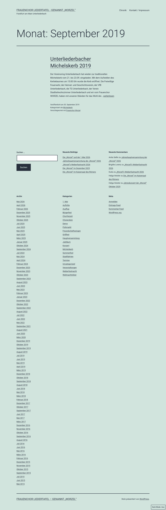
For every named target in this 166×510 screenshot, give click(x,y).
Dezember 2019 (23, 341)
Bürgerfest (67, 212)
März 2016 (21, 455)
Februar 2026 (22, 209)
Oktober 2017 (22, 407)
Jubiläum (67, 242)
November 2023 (23, 271)
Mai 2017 (21, 418)
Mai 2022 (21, 323)
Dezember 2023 (23, 267)
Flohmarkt (67, 227)
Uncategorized (69, 264)
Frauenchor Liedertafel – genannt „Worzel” (47, 499)
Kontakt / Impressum (139, 10)
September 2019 (24, 348)
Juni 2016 (21, 447)
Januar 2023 (22, 297)
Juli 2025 (20, 223)
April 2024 (21, 260)
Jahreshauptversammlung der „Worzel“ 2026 (82, 161)
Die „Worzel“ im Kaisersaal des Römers (79, 172)
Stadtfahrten (68, 256)
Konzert (66, 245)
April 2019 (21, 366)
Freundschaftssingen (72, 231)
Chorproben (68, 220)
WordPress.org (115, 212)
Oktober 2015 (22, 469)
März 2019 (21, 370)
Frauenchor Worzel (73, 110)
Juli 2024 (20, 253)
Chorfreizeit (68, 216)
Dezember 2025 (23, 212)
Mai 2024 (21, 256)
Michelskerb (67, 108)
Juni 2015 (21, 480)
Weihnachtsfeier (69, 275)
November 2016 (23, 429)
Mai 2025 (21, 231)
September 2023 (24, 279)
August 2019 (22, 352)
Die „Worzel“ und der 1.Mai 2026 (76, 157)
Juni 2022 (21, 319)
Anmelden (113, 202)
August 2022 (22, 311)
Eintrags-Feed (114, 205)
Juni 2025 (21, 227)
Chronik (123, 10)
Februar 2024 (22, 264)
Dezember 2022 (23, 301)
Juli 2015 (20, 477)
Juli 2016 (20, 444)
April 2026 (21, 205)
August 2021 (22, 330)
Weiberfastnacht (70, 271)
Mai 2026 (21, 202)
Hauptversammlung (71, 238)
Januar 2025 (22, 242)
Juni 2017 (21, 414)
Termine (66, 260)
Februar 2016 (22, 458)
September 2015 (24, 473)
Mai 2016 (21, 451)
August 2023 (22, 282)
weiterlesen (108, 96)
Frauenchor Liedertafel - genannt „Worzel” (46, 10)
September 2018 (24, 381)
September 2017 (24, 410)
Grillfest (66, 234)
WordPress (144, 499)
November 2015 (23, 466)
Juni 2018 (21, 388)
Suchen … (21, 152)
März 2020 (21, 337)
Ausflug (66, 209)
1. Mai (65, 202)
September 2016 (24, 436)
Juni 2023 (21, 286)
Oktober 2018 (22, 378)
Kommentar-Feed (116, 209)
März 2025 (21, 238)
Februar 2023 (22, 293)
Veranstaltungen (70, 267)
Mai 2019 (21, 363)
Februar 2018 (22, 400)
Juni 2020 (21, 333)
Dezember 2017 (23, 403)
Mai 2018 (21, 392)
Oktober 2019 (22, 345)
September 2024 (24, 249)
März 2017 (21, 422)
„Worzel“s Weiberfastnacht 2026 (76, 164)
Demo (65, 223)
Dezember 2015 (23, 462)
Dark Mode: (158, 507)
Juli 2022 (20, 315)
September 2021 (24, 326)
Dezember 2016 (23, 425)
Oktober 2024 (22, 245)
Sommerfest (68, 253)
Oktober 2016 (22, 432)
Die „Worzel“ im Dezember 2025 (76, 168)
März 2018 (21, 396)
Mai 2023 (21, 289)
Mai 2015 (21, 484)
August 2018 (22, 385)
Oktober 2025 (22, 220)
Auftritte (66, 205)
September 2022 (24, 308)
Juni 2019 (21, 359)
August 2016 (22, 440)
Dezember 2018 (23, 374)
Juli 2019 (20, 355)
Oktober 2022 (22, 304)
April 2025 (21, 234)
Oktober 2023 (22, 275)
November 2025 (23, 216)
